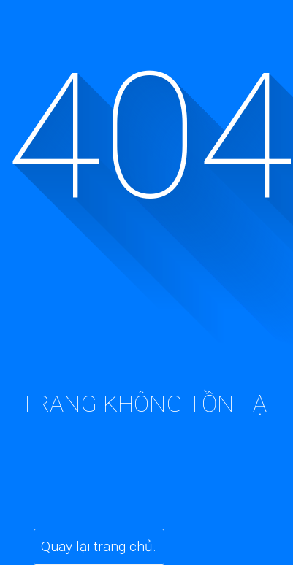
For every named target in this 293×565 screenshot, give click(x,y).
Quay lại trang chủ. (98, 546)
